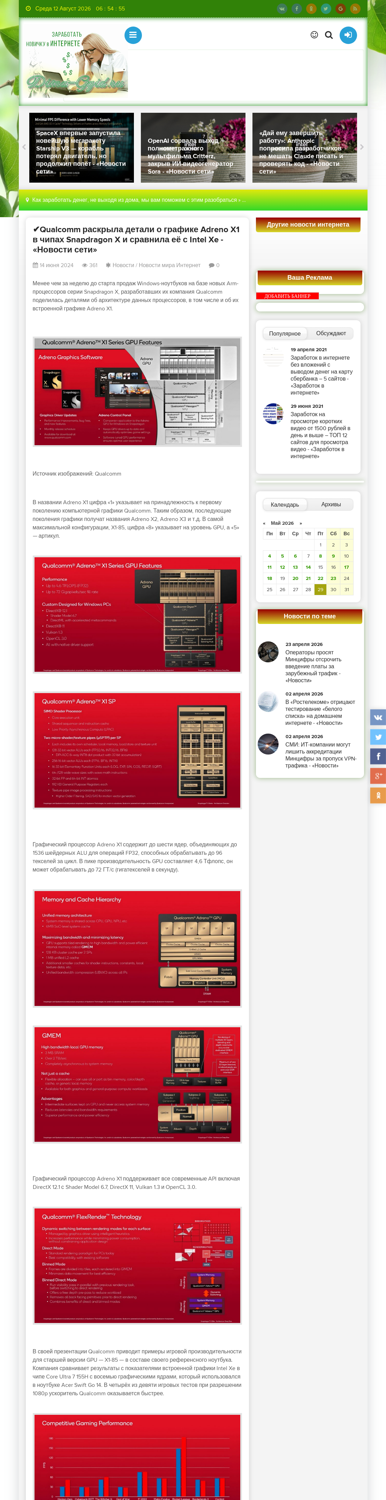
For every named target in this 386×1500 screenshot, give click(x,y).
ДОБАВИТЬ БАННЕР (288, 296)
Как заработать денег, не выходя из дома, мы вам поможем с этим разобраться (134, 200)
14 (308, 567)
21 (308, 578)
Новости (123, 265)
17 (346, 567)
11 (269, 567)
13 (295, 567)
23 (333, 578)
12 (282, 567)
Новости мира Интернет (169, 265)
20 (295, 578)
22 (320, 578)
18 (269, 578)
